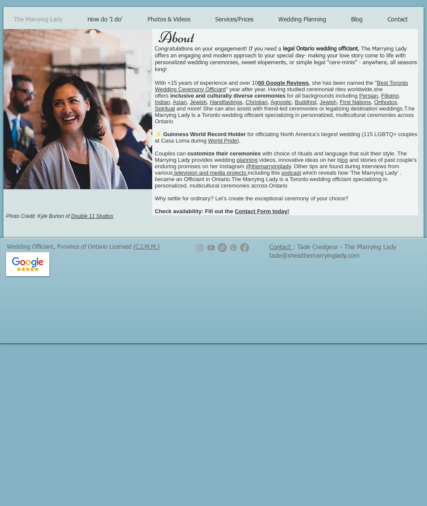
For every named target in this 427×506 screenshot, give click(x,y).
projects (236, 173)
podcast (291, 173)
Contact (281, 247)
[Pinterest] (233, 247)
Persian (368, 95)
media (217, 173)
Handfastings (226, 102)
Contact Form (253, 211)
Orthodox (385, 102)
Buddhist (306, 102)
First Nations (355, 102)
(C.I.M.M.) (146, 247)
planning (247, 160)
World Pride (222, 140)
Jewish (198, 102)
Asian (180, 102)
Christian (257, 102)
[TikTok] (222, 247)
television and (191, 173)
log (344, 160)
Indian (162, 102)
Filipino (390, 95)
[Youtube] (211, 247)
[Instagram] (199, 247)
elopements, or (276, 62)
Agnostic (281, 102)
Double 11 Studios (92, 216)
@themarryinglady (268, 166)
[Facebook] (244, 247)
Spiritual (165, 108)
